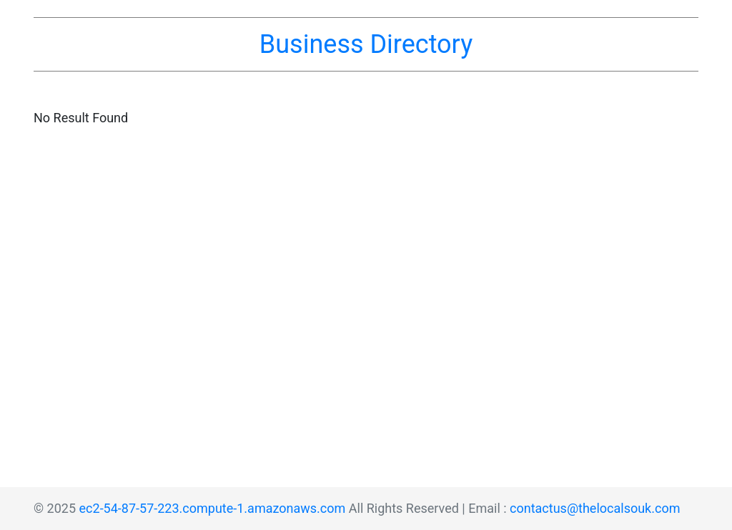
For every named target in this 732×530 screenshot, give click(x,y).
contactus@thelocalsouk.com (595, 508)
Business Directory (366, 44)
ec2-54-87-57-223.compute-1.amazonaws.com (212, 508)
